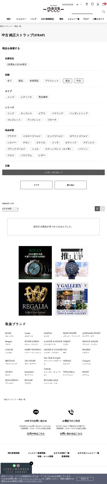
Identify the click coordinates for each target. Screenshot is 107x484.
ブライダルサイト (71, 461)
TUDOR (52, 289)
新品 (21, 80)
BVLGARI (29, 298)
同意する (85, 479)
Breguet (8, 260)
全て (9, 80)
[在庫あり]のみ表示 (17, 64)
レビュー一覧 (41, 445)
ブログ (86, 19)
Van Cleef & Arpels (53, 278)
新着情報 (65, 373)
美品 (67, 80)
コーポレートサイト (43, 461)
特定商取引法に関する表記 (75, 433)
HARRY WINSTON (33, 268)
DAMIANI (29, 290)
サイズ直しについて (44, 437)
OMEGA (48, 251)
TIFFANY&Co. (69, 290)
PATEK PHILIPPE (71, 251)
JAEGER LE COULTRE (53, 268)
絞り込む (70, 102)
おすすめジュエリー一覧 (88, 370)
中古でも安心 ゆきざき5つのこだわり (80, 429)
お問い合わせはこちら (71, 350)
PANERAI (86, 268)
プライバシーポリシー (32, 479)
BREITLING (11, 279)
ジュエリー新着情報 (36, 370)
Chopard (86, 279)
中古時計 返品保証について (47, 433)
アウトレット (52, 80)
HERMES (67, 279)
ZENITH (8, 290)
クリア (36, 102)
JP (77, 5)
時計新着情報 (14, 370)
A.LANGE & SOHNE (53, 260)
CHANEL (9, 268)
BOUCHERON (11, 298)
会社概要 (68, 424)
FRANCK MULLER (90, 260)
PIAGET (85, 290)
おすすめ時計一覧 (61, 370)
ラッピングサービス (44, 449)
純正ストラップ (6, 26)
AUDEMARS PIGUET (91, 251)
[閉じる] (31, 463)
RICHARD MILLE (51, 298)
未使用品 (34, 80)
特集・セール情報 (45, 373)
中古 (78, 80)
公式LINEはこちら (36, 350)
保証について (41, 441)
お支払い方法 (41, 424)
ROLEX (9, 251)
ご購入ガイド (98, 19)
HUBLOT (66, 260)
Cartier (29, 251)
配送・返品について (44, 429)
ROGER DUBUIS (32, 260)
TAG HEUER (30, 279)
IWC (65, 268)
